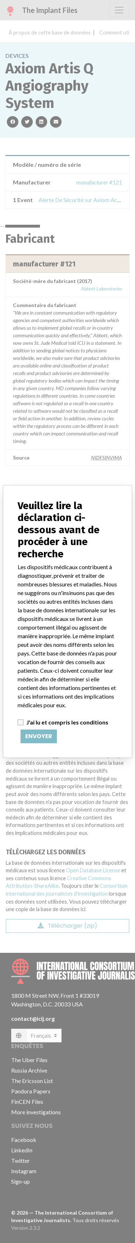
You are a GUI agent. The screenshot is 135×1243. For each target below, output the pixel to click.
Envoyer (38, 736)
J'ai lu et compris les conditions (67, 722)
